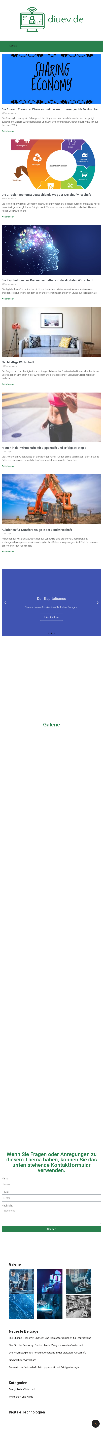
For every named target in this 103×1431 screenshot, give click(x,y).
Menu (13, 46)
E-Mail (5, 1192)
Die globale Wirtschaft (22, 1389)
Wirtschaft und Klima (21, 1397)
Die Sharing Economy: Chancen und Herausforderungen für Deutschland (51, 109)
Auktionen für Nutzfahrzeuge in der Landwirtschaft (37, 530)
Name (5, 1178)
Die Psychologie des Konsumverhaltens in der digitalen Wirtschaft (47, 280)
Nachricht (7, 1205)
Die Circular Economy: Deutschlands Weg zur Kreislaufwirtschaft (46, 194)
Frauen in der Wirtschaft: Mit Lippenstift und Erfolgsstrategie (44, 447)
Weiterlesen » (8, 131)
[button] (48, 633)
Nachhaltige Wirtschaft (18, 362)
